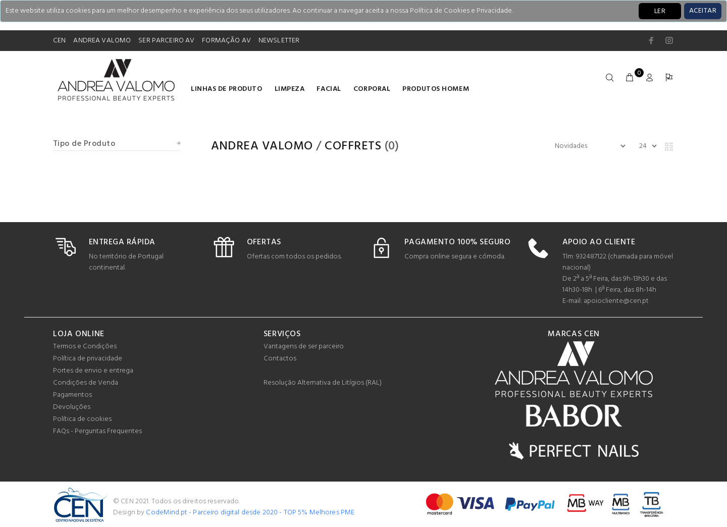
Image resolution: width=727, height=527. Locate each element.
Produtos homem (435, 89)
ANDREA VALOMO (102, 40)
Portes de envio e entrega (93, 371)
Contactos (280, 358)
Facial (329, 89)
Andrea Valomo (262, 146)
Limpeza (290, 89)
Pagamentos (72, 395)
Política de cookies (82, 419)
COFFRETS (353, 146)
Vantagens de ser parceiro (304, 346)
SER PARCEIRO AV (166, 40)
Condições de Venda (85, 383)
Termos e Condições (85, 346)
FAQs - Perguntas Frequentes (97, 431)
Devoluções (71, 407)
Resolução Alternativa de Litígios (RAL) (323, 383)
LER (659, 11)
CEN (59, 40)
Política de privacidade (87, 358)
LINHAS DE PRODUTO (227, 89)
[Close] (702, 11)
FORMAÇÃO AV (226, 40)
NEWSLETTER (278, 40)
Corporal (371, 89)
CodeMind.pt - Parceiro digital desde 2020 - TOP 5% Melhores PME (250, 512)
